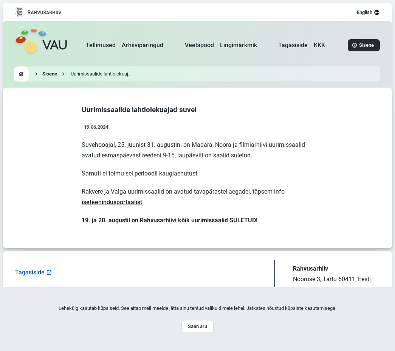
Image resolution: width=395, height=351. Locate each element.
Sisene (363, 45)
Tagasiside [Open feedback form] (33, 272)
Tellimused (101, 45)
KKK (319, 45)
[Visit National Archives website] (38, 12)
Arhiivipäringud (142, 45)
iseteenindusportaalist (112, 202)
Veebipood (199, 45)
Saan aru (197, 326)
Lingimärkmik (238, 45)
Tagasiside (293, 45)
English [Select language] (368, 12)
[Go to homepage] (41, 45)
